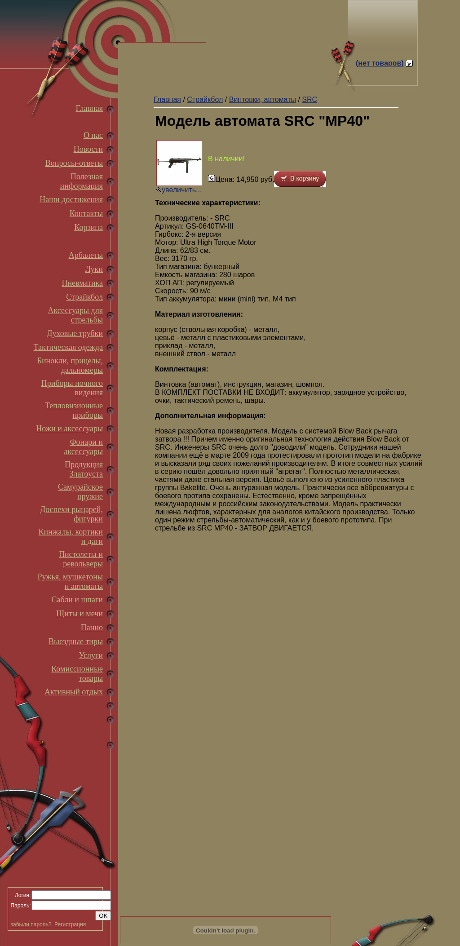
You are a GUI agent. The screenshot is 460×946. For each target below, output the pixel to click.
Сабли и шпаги (77, 599)
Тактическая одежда (68, 347)
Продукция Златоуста (84, 469)
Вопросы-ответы (74, 163)
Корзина (88, 227)
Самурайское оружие (80, 491)
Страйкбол (84, 296)
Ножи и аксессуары (69, 428)
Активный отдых (73, 691)
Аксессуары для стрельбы (75, 315)
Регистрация (70, 924)
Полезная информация (81, 181)
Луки (94, 269)
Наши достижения (71, 199)
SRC (309, 99)
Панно (92, 627)
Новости (88, 149)
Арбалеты (86, 255)
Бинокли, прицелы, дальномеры (70, 365)
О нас (93, 135)
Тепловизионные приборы (74, 410)
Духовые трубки (75, 333)
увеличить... (182, 190)
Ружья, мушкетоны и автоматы (70, 581)
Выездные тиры (76, 641)
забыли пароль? (31, 924)
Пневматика (82, 282)
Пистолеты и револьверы (81, 559)
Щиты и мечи (79, 613)
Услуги (91, 655)
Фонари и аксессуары (83, 447)
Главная (89, 108)
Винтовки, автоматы (262, 99)
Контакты (86, 213)
